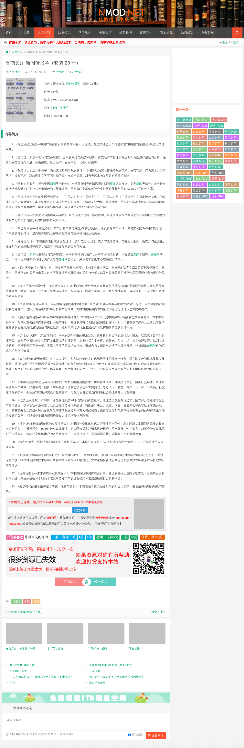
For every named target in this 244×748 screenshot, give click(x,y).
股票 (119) (231, 184)
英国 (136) (218, 178)
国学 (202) (199, 161)
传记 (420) (231, 137)
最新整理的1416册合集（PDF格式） (111, 665)
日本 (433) (199, 137)
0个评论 (77, 71)
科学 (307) (231, 143)
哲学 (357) (215, 143)
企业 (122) (215, 184)
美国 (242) (215, 155)
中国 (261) (231, 149)
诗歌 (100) (218, 196)
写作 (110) (215, 190)
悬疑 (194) (183, 166)
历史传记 (64, 32)
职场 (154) (202, 172)
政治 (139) (202, 178)
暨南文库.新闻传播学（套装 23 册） (43, 62)
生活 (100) (183, 196)
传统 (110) (199, 190)
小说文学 (105, 32)
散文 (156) (215, 166)
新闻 (68, 83)
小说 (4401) (201, 119)
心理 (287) (199, 149)
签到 (71, 734)
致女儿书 (157, 611)
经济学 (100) (200, 196)
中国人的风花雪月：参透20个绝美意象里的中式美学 (41, 676)
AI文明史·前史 (18, 671)
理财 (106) (231, 190)
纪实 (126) (183, 184)
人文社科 (44, 32)
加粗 (31, 734)
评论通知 (135, 735)
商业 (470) (215, 131)
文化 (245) (199, 155)
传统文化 (146, 32)
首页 (9, 32)
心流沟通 (94, 671)
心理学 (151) (184, 178)
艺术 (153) (218, 172)
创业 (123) (199, 184)
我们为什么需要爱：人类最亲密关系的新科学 (116, 676)
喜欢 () (70, 581)
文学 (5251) (184, 119)
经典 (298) (183, 149)
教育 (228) (183, 161)
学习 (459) (231, 131)
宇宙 (12, 682)
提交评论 (155, 735)
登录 (225, 42)
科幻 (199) (215, 161)
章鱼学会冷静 (97, 682)
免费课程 (207, 32)
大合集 (25, 32)
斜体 (62, 734)
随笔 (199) (231, 161)
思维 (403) (183, 143)
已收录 (60, 71)
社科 (56, 107)
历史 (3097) (219, 119)
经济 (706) (216, 125)
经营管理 (125, 32)
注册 (236, 42)
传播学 (75, 83)
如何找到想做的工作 (22, 665)
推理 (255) (183, 155)
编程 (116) (183, 190)
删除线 (42, 734)
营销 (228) (231, 155)
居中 (53, 734)
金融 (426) (215, 137)
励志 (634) (199, 131)
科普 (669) (183, 131)
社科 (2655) (184, 125)
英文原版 (166, 32)
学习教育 (85, 32)
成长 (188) (199, 166)
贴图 (22, 734)
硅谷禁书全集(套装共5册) (24, 611)
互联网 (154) (184, 172)
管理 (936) (200, 125)
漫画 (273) (215, 149)
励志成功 (187, 32)
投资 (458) (183, 137)
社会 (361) (199, 143)
